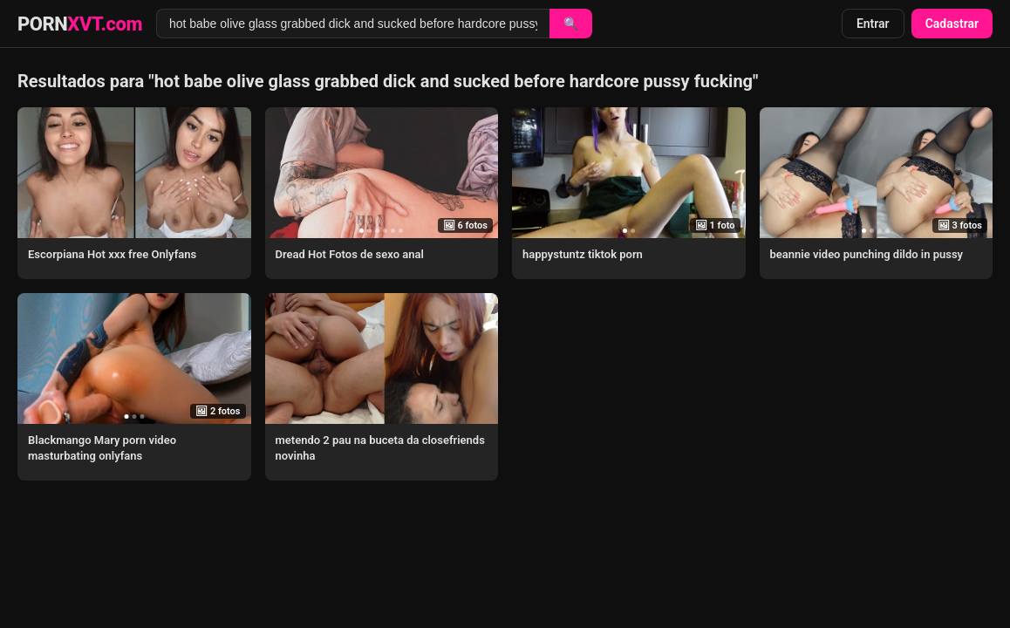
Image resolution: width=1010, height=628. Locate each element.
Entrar (873, 24)
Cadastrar (952, 24)
